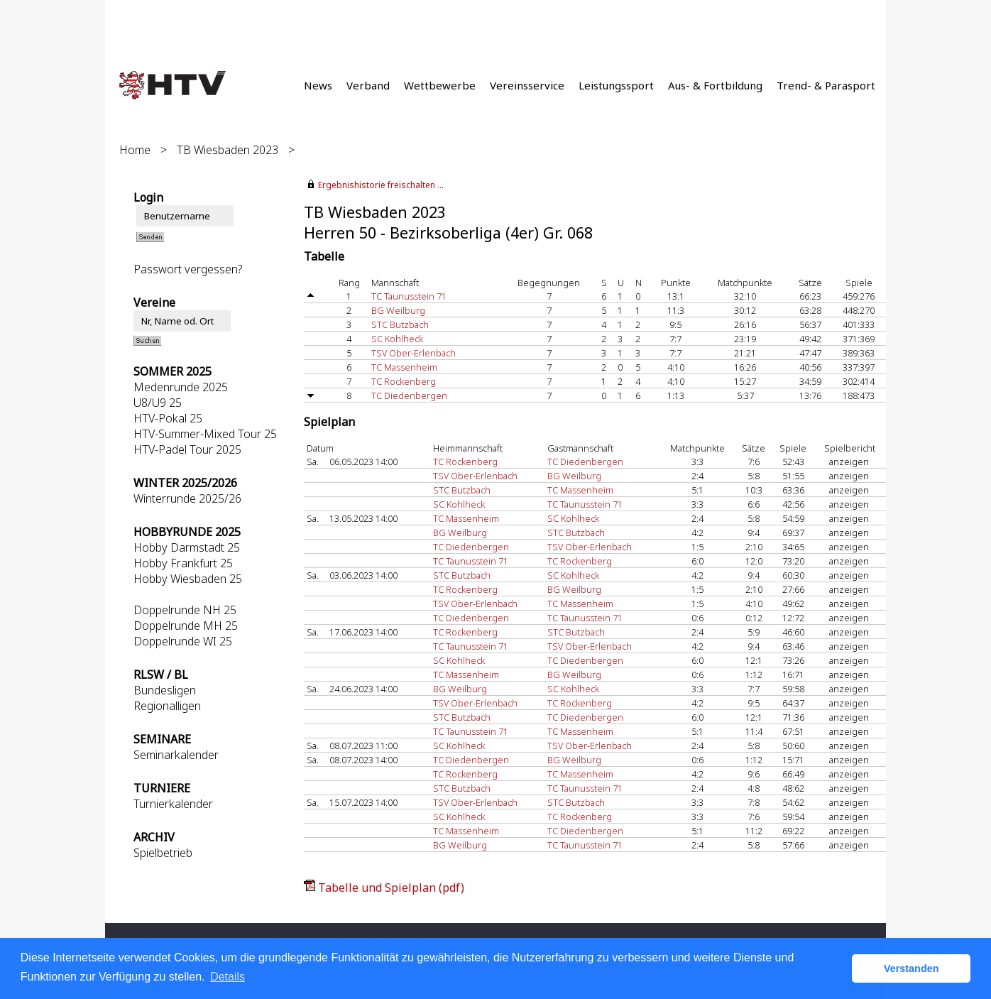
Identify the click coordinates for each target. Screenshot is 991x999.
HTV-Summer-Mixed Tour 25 (205, 434)
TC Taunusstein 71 (409, 296)
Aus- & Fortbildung (715, 85)
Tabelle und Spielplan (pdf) (391, 887)
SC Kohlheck (397, 338)
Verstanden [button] (911, 968)
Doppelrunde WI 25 (182, 641)
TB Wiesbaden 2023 (227, 150)
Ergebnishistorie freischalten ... (381, 185)
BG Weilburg (398, 310)
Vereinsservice (527, 85)
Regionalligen (167, 706)
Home (134, 150)
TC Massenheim (404, 367)
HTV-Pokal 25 (167, 418)
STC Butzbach (400, 324)
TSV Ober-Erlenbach (413, 352)
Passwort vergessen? (187, 269)
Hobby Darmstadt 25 (186, 547)
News (318, 85)
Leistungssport (616, 85)
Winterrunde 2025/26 (187, 498)
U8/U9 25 (157, 402)
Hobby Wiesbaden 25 (187, 578)
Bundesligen (164, 690)
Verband (368, 85)
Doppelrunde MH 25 (185, 625)
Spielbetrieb (162, 853)
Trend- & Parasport (826, 85)
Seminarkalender (176, 755)
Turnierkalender (173, 804)
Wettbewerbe (440, 85)
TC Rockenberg (403, 381)
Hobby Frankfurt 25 (183, 563)
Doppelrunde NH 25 (184, 610)
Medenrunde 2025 (180, 387)
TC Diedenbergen (409, 395)
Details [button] (227, 977)
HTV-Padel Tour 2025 (187, 449)
